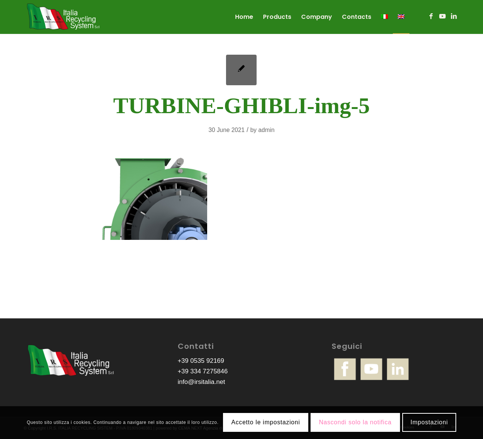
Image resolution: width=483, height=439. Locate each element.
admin (266, 130)
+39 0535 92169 (201, 360)
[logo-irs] (63, 17)
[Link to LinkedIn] (453, 16)
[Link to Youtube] (442, 16)
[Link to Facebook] (431, 16)
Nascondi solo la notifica (355, 422)
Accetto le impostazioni (265, 422)
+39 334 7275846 (203, 371)
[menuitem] (244, 17)
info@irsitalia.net (201, 381)
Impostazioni (429, 422)
